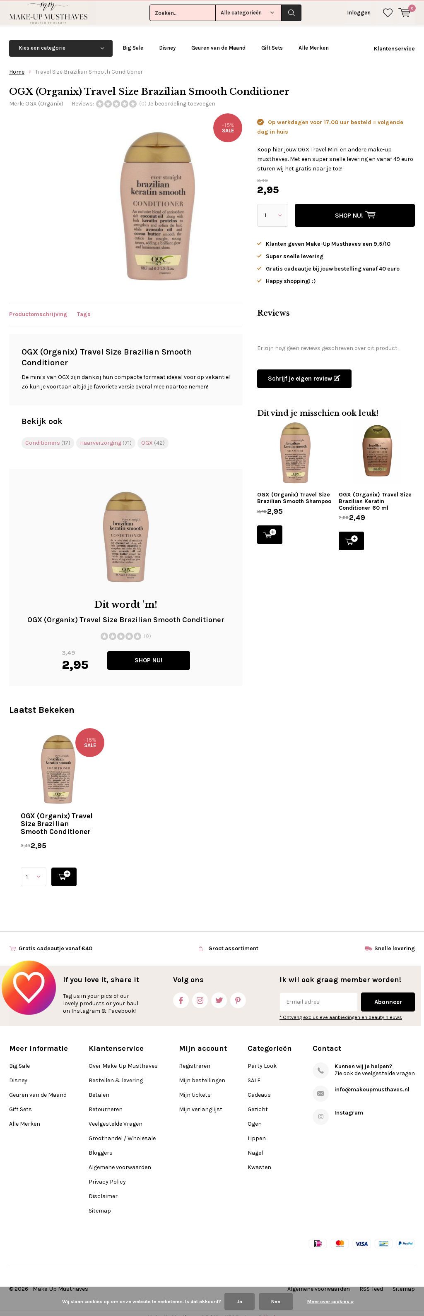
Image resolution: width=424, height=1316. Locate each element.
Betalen (99, 1086)
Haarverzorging (106, 434)
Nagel (255, 1144)
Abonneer (388, 993)
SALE (254, 1071)
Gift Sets (272, 39)
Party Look (262, 1057)
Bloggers (101, 1144)
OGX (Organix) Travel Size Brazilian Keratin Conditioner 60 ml (375, 493)
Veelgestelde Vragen (115, 1115)
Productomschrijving (38, 305)
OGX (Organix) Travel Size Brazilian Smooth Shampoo (294, 489)
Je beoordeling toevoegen (181, 94)
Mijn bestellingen (202, 1071)
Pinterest (238, 990)
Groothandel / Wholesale (122, 1129)
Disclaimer (103, 1187)
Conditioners (47, 434)
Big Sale (133, 39)
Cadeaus (259, 1086)
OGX (153, 434)
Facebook (181, 990)
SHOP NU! (149, 652)
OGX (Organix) (44, 94)
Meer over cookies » (330, 1301)
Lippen (257, 1129)
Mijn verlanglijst (200, 1100)
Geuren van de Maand (218, 39)
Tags (84, 305)
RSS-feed (371, 1280)
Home (16, 63)
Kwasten (259, 1158)
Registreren (194, 1057)
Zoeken (291, 12)
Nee (275, 1301)
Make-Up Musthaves (60, 1280)
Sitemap (100, 1202)
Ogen (255, 1115)
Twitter (219, 990)
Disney (167, 39)
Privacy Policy (107, 1173)
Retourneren (106, 1100)
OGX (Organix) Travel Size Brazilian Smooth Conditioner (57, 815)
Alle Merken (314, 39)
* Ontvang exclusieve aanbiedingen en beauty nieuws (340, 1009)
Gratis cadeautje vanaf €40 (55, 939)
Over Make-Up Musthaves (123, 1057)
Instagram (200, 990)
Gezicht (258, 1100)
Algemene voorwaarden (120, 1158)
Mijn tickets (195, 1086)
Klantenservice (394, 39)
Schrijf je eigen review (304, 370)
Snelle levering (394, 939)
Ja (239, 1301)
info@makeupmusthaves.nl (372, 1080)
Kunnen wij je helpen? (363, 1057)
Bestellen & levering (116, 1071)
